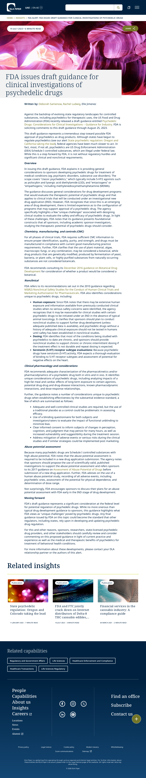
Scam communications (64, 751)
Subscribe (121, 705)
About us (21, 702)
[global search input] (89, 8)
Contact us (122, 714)
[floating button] (136, 718)
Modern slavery (92, 747)
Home (10, 18)
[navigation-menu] (137, 7)
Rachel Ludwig (71, 104)
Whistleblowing (117, 747)
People (19, 690)
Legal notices (46, 747)
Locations (17, 720)
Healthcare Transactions (22, 668)
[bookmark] (129, 7)
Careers (20, 714)
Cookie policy (69, 747)
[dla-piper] (14, 7)
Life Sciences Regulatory (53, 668)
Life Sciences (58, 660)
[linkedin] (62, 714)
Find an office (125, 696)
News (15, 724)
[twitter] (84, 704)
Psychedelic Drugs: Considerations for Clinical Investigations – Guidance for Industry (70, 122)
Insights (20, 18)
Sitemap (85, 751)
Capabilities (24, 696)
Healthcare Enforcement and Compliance (92, 660)
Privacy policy (23, 747)
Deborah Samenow (50, 104)
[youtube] (73, 714)
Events (15, 729)
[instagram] (73, 704)
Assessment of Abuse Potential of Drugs (77, 469)
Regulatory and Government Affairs (27, 660)
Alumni (16, 733)
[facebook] (62, 704)
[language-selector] (30, 7)
